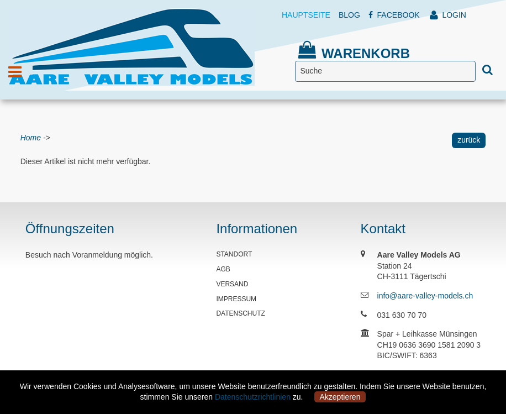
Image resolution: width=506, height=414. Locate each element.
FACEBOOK (394, 15)
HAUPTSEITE (306, 15)
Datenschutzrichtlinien (253, 396)
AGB (223, 269)
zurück (468, 139)
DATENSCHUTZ (240, 313)
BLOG (349, 15)
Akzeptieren (340, 396)
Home (30, 137)
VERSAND (232, 284)
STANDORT (234, 254)
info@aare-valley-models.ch (425, 295)
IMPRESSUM (236, 299)
